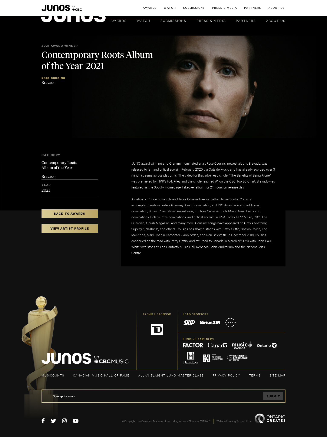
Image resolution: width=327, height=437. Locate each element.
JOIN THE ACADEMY (226, 10)
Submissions (173, 20)
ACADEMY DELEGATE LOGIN (265, 10)
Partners (246, 20)
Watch (144, 20)
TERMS (255, 375)
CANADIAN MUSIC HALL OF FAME (101, 375)
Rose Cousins (53, 78)
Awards (118, 20)
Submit (273, 396)
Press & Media (211, 20)
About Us (275, 20)
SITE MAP (277, 375)
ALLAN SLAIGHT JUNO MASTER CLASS (171, 375)
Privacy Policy (226, 375)
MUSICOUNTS (53, 375)
